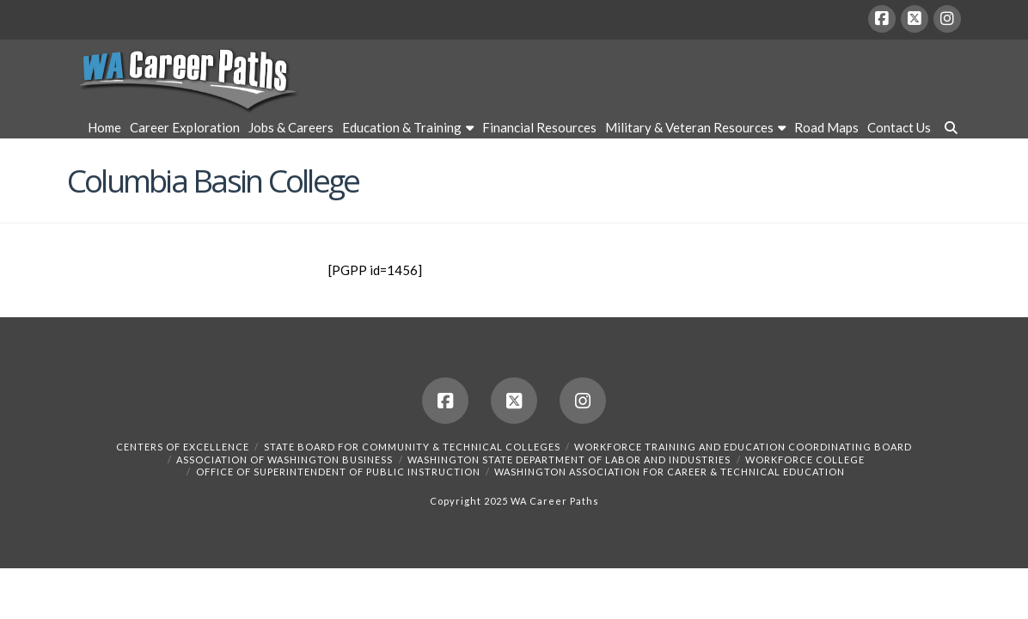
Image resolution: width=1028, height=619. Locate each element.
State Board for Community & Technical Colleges (412, 446)
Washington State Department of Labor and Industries (569, 459)
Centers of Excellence (182, 446)
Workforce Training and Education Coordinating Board (743, 446)
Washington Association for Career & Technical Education (669, 471)
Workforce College (805, 459)
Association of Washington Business (284, 459)
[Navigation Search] (948, 129)
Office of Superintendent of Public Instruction (338, 471)
